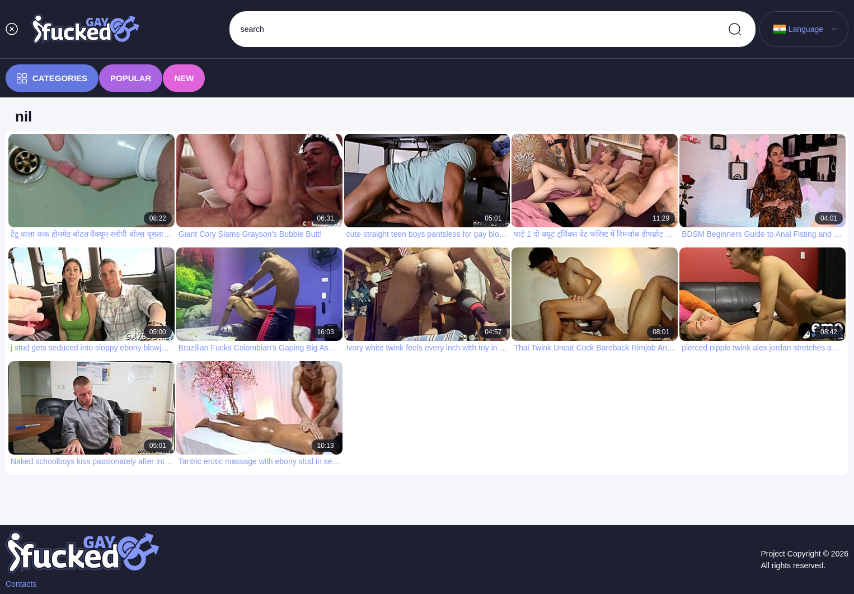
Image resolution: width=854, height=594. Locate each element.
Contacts (21, 583)
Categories (52, 78)
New (184, 78)
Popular (130, 78)
